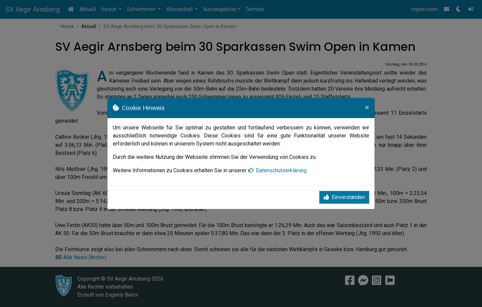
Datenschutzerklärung (277, 170)
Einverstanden (344, 197)
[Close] (367, 107)
